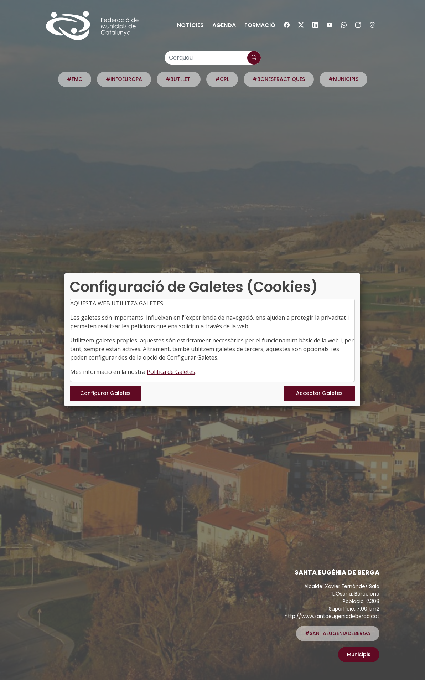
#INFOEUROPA (124, 79)
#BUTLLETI (179, 79)
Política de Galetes (171, 372)
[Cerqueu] (213, 58)
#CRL (222, 79)
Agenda (224, 25)
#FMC (74, 79)
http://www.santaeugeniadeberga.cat (332, 616)
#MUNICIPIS (343, 79)
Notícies (190, 25)
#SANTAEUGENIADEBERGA (337, 633)
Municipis (358, 654)
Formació (259, 25)
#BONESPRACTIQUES (279, 79)
